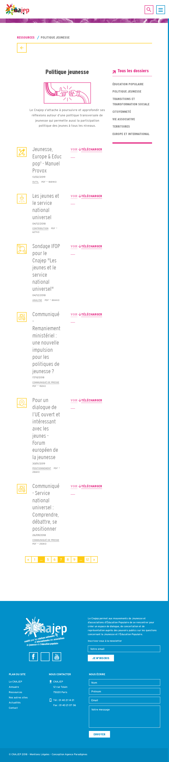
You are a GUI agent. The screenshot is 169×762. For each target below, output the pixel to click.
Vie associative (123, 119)
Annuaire (14, 687)
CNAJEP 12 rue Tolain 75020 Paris (60, 686)
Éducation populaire (127, 84)
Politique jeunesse (126, 91)
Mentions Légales (40, 754)
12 (87, 559)
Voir (74, 149)
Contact (13, 707)
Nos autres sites (18, 697)
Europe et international (130, 134)
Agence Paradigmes (76, 754)
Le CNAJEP (15, 681)
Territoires (121, 126)
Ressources (26, 37)
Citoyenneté (121, 111)
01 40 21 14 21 (66, 700)
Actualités (15, 702)
